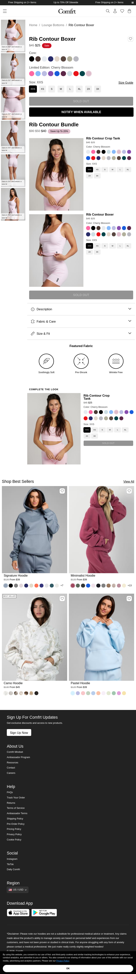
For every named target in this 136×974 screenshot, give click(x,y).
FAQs (10, 792)
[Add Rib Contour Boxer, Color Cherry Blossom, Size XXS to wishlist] (130, 38)
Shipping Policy (15, 818)
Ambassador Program (18, 757)
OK (68, 968)
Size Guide (125, 82)
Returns (11, 803)
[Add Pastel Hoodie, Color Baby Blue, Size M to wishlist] (129, 598)
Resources (12, 762)
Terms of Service (16, 808)
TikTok (10, 864)
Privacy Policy (14, 834)
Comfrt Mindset (15, 752)
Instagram (12, 859)
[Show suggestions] (17, 890)
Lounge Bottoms (53, 25)
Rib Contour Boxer (100, 214)
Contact (11, 767)
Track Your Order (16, 797)
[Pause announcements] (132, 2)
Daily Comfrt (13, 869)
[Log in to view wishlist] (122, 11)
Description (81, 309)
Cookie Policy (14, 839)
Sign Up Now (19, 732)
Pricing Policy (14, 829)
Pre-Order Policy (15, 824)
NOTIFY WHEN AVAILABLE (81, 112)
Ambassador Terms (17, 813)
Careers (11, 773)
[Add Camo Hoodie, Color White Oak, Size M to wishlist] (62, 598)
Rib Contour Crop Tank (103, 138)
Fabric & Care (81, 321)
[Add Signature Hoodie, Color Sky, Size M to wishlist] (62, 491)
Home (33, 25)
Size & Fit (81, 333)
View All (128, 481)
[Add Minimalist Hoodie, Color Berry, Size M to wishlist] (129, 491)
